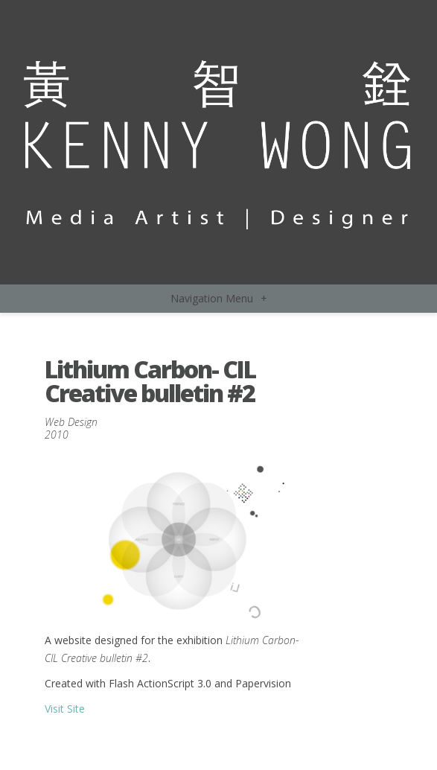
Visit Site (65, 708)
